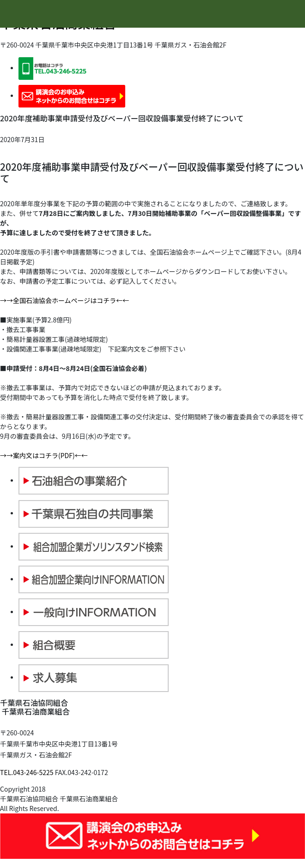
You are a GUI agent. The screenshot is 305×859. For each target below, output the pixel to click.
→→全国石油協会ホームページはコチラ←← (64, 300)
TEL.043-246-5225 (27, 772)
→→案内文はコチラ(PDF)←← (44, 455)
